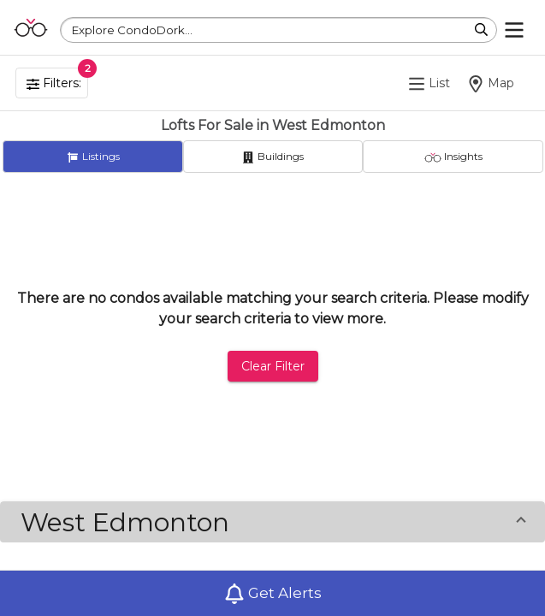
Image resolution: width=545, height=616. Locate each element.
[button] (272, 521)
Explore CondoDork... (132, 30)
